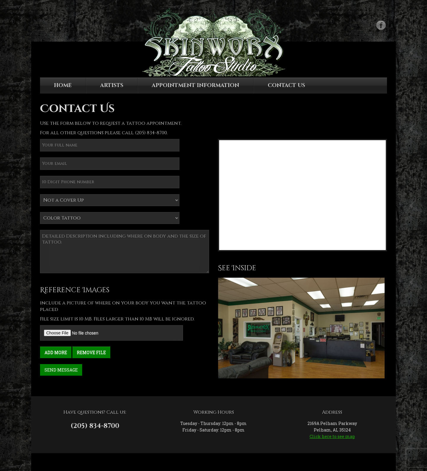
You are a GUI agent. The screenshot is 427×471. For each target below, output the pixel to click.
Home (63, 85)
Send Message (61, 370)
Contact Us (286, 85)
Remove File (91, 352)
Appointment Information (195, 85)
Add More (55, 352)
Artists (111, 85)
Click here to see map (332, 436)
